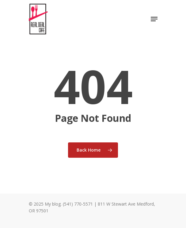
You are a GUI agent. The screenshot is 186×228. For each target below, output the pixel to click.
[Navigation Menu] (154, 19)
